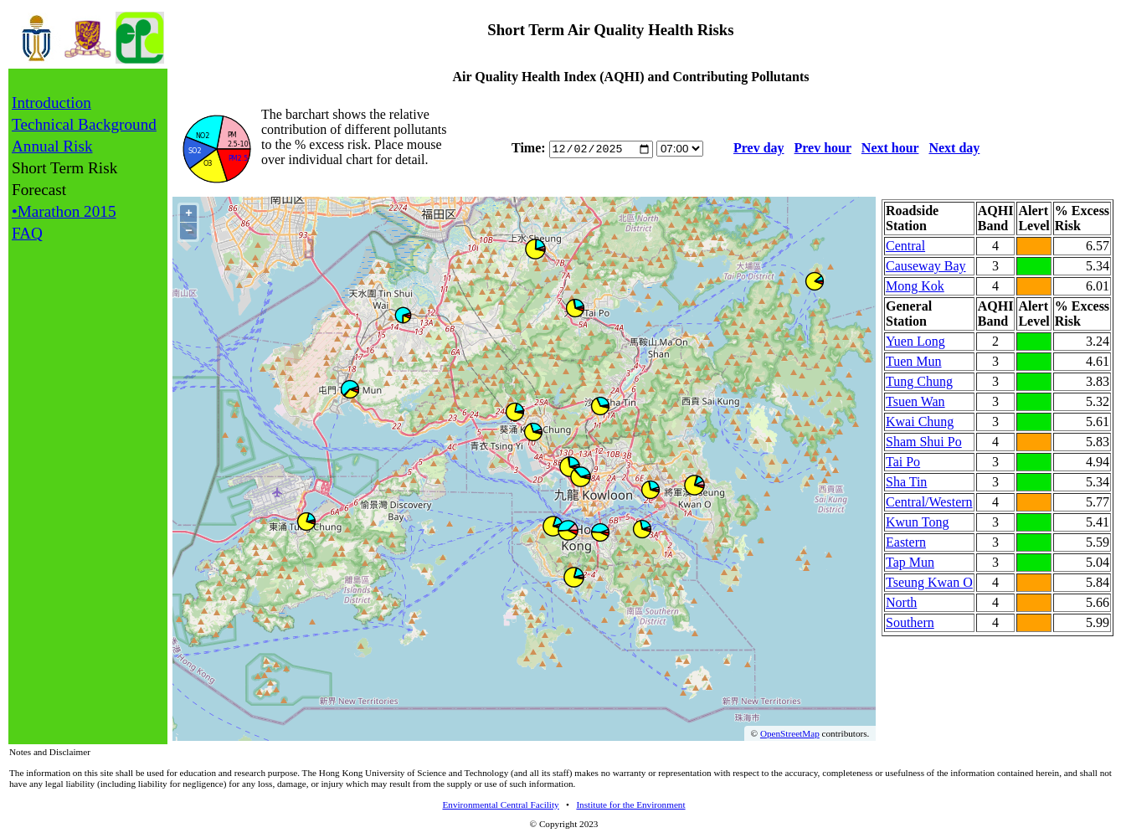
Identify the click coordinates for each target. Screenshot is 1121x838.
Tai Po (903, 462)
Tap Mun (910, 562)
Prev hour (822, 148)
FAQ (27, 233)
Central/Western (929, 502)
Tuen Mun (914, 361)
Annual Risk (52, 146)
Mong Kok (915, 286)
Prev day (758, 148)
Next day (954, 148)
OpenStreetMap (790, 733)
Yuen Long (915, 341)
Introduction (51, 102)
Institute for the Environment (630, 804)
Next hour (890, 148)
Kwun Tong (917, 522)
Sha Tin (906, 482)
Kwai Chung (920, 421)
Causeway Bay (926, 266)
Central (905, 246)
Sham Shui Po (924, 441)
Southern (910, 622)
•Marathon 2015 (64, 211)
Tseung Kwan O (929, 582)
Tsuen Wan (915, 401)
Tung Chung (919, 381)
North (901, 602)
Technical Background (84, 124)
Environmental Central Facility (500, 804)
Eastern (906, 542)
